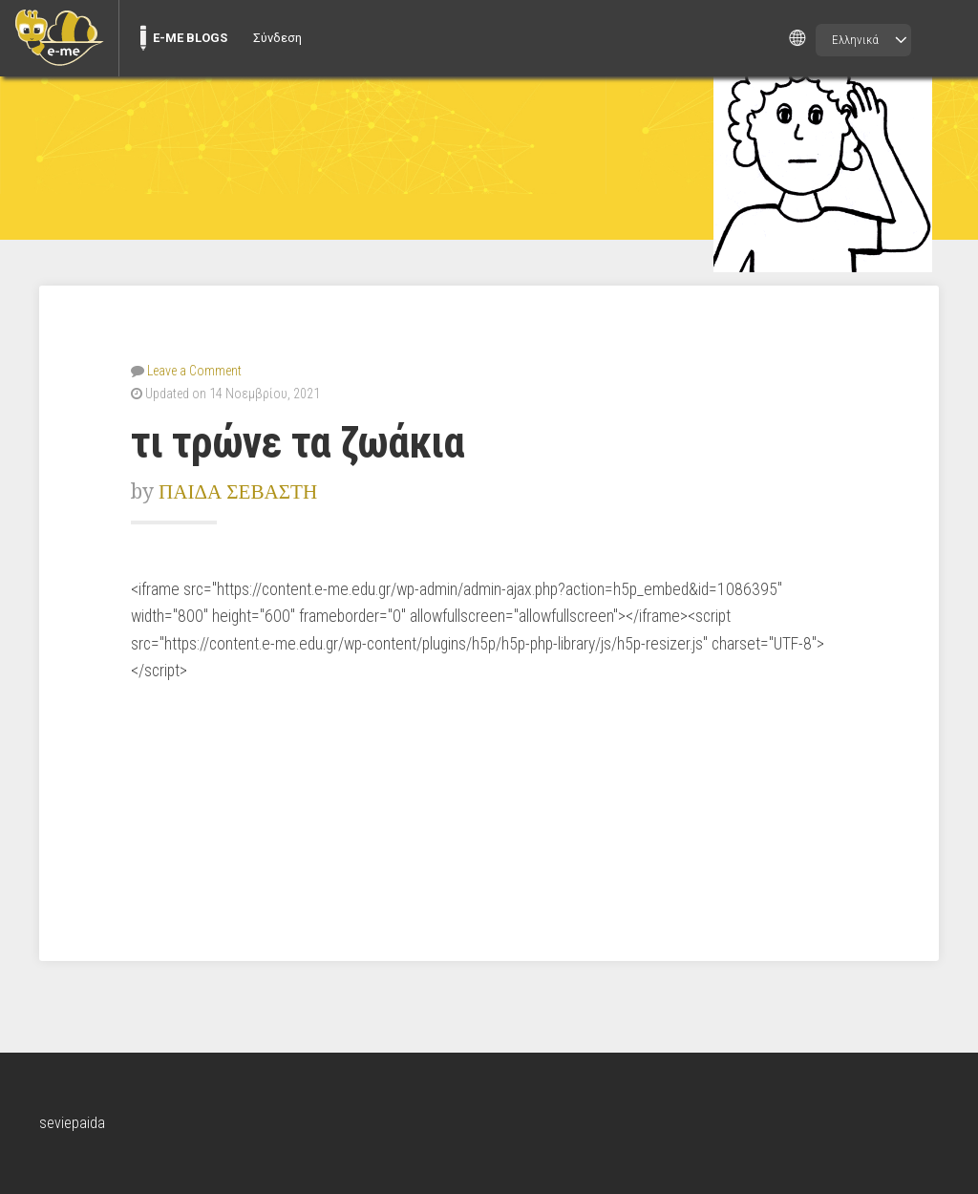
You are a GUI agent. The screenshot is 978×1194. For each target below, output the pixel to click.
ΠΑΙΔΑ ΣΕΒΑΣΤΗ (238, 491)
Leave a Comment (194, 370)
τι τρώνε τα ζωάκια (297, 442)
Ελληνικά (855, 39)
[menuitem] (59, 38)
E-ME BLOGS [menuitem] (190, 38)
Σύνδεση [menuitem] (277, 38)
